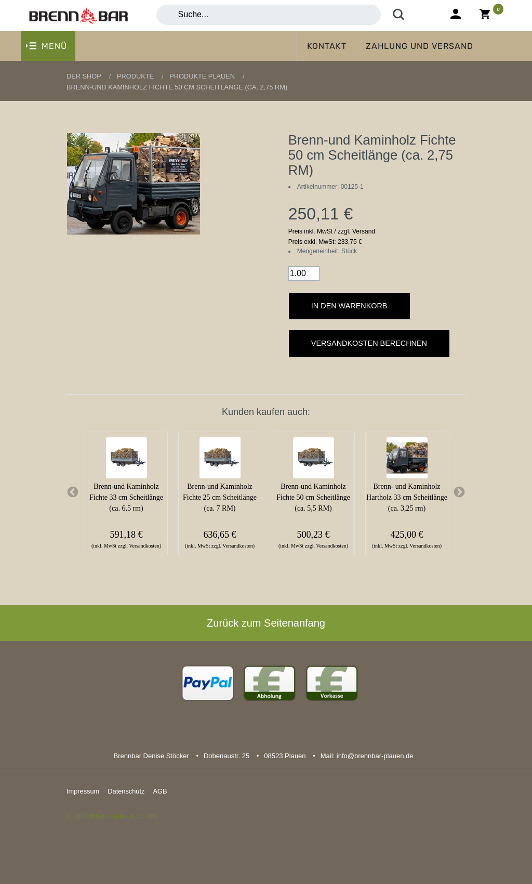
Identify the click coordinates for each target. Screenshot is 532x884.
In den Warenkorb (349, 306)
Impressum (82, 791)
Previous (72, 492)
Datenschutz (126, 791)
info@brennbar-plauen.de (375, 756)
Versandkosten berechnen (369, 343)
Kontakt (327, 46)
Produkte (135, 76)
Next (459, 492)
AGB (160, 791)
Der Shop (83, 76)
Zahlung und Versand (419, 46)
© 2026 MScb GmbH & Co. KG (112, 816)
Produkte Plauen (202, 76)
